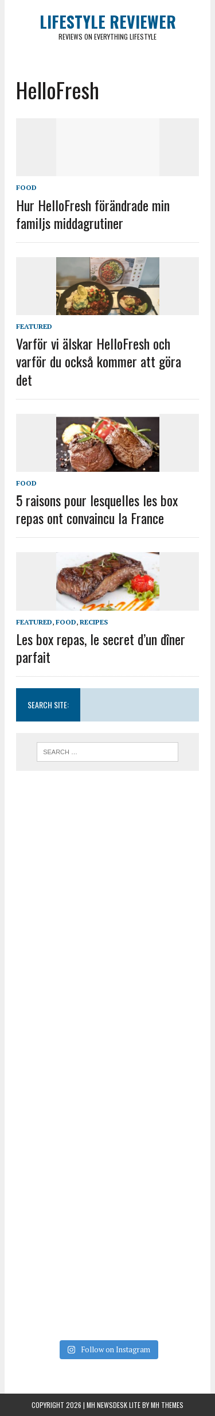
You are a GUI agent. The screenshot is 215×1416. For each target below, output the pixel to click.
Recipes (94, 622)
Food (26, 187)
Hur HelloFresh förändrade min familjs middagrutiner (93, 214)
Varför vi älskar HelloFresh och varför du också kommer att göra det (98, 361)
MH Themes (167, 1405)
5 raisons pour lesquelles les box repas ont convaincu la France (97, 509)
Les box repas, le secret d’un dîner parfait (100, 648)
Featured (34, 326)
